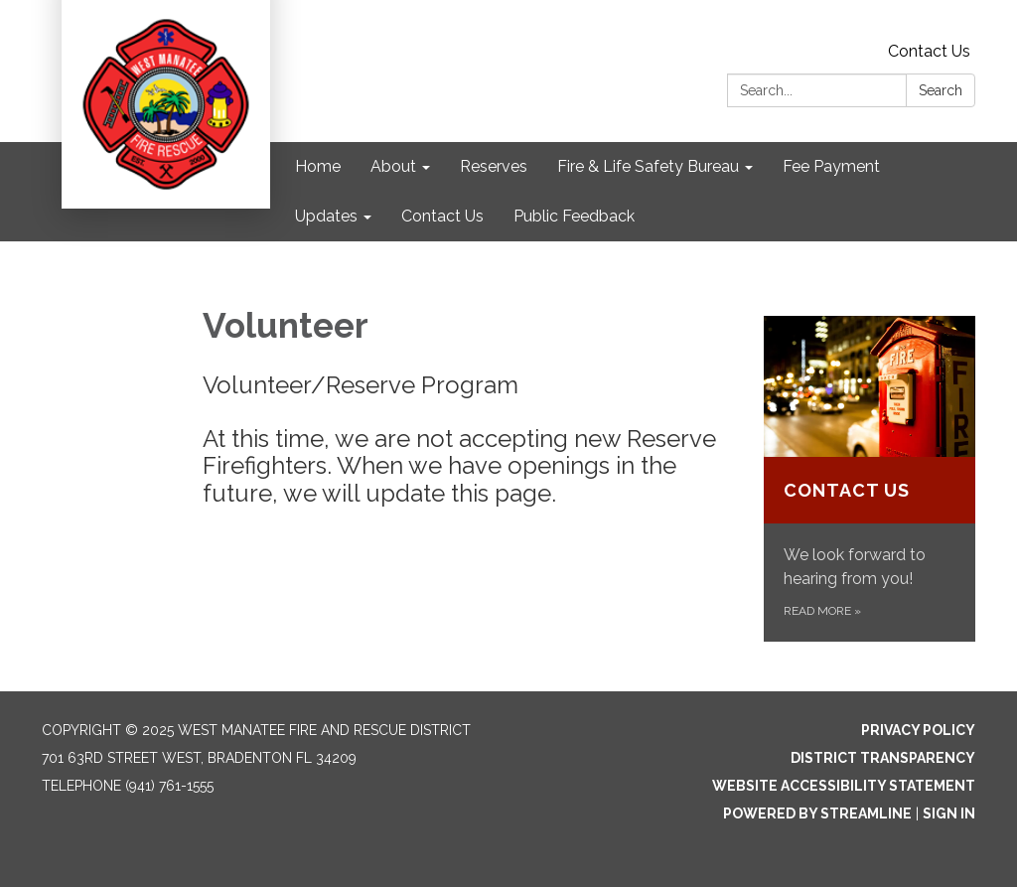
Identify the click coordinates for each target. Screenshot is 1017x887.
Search (940, 90)
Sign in (949, 813)
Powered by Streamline (817, 813)
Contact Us (929, 51)
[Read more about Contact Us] (869, 479)
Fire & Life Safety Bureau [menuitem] (648, 166)
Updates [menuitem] (326, 216)
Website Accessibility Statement (843, 786)
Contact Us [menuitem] (442, 216)
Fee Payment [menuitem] (831, 166)
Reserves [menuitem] (493, 166)
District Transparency (883, 758)
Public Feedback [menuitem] (574, 216)
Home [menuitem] (318, 166)
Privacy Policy (918, 730)
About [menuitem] (393, 166)
